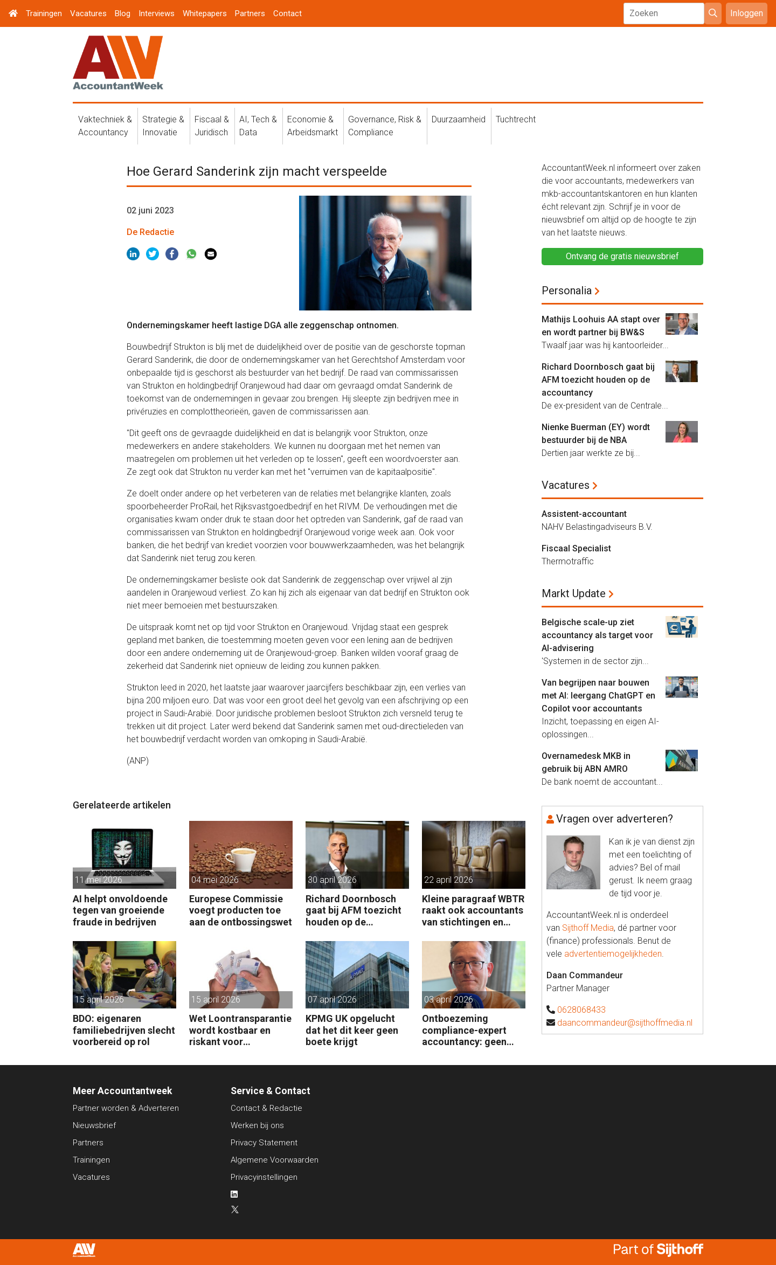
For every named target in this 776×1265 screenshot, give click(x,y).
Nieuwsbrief (94, 1125)
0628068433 (581, 1010)
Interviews (156, 13)
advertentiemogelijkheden (613, 954)
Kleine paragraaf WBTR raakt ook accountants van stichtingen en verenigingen (473, 910)
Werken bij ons (257, 1125)
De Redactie (150, 232)
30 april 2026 (332, 880)
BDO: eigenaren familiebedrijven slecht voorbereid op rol (124, 1030)
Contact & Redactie (266, 1108)
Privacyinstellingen (264, 1177)
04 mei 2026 (215, 880)
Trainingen (44, 13)
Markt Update (574, 593)
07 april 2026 (332, 999)
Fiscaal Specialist (576, 548)
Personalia (567, 290)
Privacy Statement (264, 1143)
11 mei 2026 (98, 880)
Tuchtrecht (516, 119)
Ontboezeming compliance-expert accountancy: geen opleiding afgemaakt (468, 1030)
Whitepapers (205, 13)
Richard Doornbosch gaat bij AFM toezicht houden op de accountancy (353, 910)
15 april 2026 (99, 999)
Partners (250, 13)
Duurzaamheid (459, 119)
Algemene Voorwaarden (274, 1160)
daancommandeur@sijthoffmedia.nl (624, 1023)
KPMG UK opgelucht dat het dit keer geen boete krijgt (352, 1030)
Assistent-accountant (584, 514)
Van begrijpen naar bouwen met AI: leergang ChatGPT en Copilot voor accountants (598, 696)
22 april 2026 (448, 880)
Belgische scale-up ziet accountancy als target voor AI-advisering (597, 635)
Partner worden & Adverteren (126, 1108)
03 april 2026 (448, 999)
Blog (122, 13)
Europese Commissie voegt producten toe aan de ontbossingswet (240, 910)
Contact (287, 13)
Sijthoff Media (588, 928)
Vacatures (88, 13)
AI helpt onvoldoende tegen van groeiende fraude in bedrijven (120, 910)
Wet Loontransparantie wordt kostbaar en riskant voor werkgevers (240, 1030)
